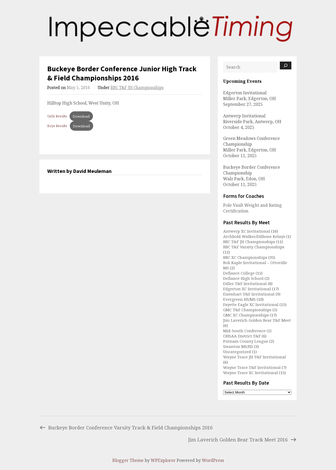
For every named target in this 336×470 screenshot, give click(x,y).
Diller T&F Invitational (245, 283)
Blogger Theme (128, 460)
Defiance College (239, 273)
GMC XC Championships (246, 315)
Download (81, 116)
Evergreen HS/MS (239, 299)
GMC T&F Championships (247, 309)
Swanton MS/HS (238, 346)
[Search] (285, 65)
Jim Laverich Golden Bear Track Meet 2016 (242, 439)
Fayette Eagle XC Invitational (251, 304)
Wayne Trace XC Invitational (250, 372)
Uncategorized (237, 351)
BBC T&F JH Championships (137, 87)
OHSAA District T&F (242, 335)
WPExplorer (163, 460)
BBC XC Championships (245, 257)
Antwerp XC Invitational (246, 231)
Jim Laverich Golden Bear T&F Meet (257, 320)
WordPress (213, 460)
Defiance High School (243, 278)
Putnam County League (245, 341)
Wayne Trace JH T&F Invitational (254, 356)
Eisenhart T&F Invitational (249, 294)
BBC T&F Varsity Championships (253, 246)
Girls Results (57, 116)
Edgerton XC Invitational (247, 288)
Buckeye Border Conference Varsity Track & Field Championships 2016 (126, 427)
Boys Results (57, 126)
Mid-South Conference (244, 330)
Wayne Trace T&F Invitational (252, 367)
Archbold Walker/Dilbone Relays (254, 236)
